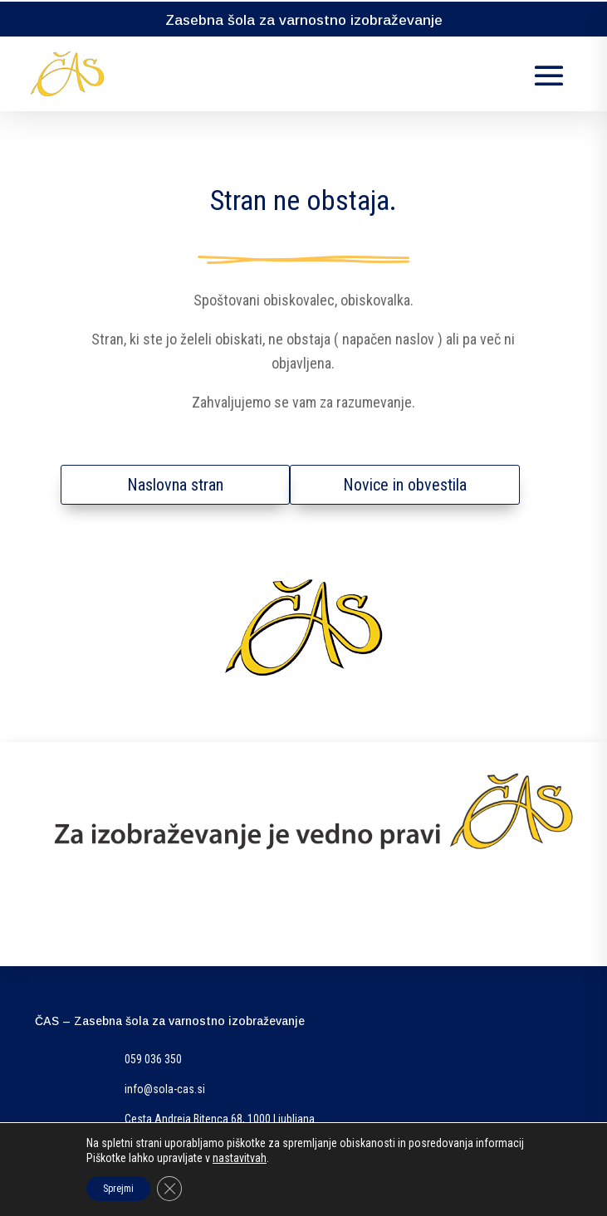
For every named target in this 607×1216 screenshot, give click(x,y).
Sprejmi (118, 1188)
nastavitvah (240, 1158)
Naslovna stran (175, 485)
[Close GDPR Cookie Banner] (169, 1188)
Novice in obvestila (405, 485)
